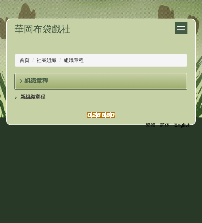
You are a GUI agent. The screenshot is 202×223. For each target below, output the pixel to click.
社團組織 (46, 60)
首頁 (24, 60)
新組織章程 (32, 96)
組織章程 (74, 60)
